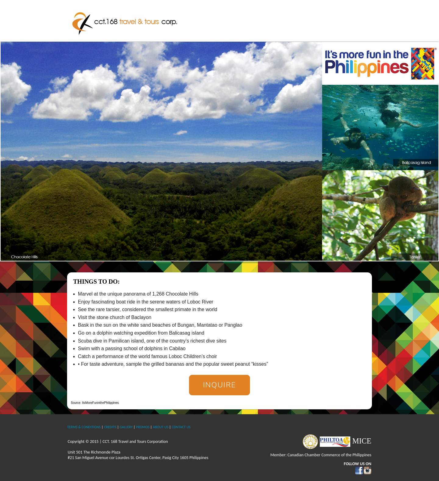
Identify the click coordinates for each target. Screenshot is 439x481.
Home (207, 20)
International (315, 20)
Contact (358, 20)
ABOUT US (160, 427)
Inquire (219, 385)
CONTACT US (181, 427)
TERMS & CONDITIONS (84, 427)
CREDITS (110, 427)
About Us (232, 20)
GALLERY (126, 427)
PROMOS (142, 427)
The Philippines (265, 20)
